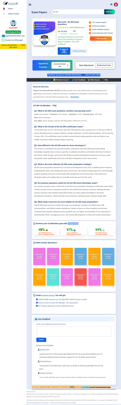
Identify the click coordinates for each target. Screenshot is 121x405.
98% (101, 38)
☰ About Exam (45, 80)
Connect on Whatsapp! (14, 40)
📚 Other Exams (93, 80)
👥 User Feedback (78, 80)
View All (110, 12)
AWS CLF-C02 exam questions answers (61, 394)
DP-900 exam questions (53, 397)
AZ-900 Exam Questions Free (81, 394)
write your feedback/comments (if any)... (51, 324)
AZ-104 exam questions (39, 397)
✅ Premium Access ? (61, 80)
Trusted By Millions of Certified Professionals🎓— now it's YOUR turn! (74, 75)
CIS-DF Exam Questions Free (98, 394)
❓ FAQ (105, 80)
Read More (75, 97)
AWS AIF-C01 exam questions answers (38, 394)
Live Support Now (13, 32)
